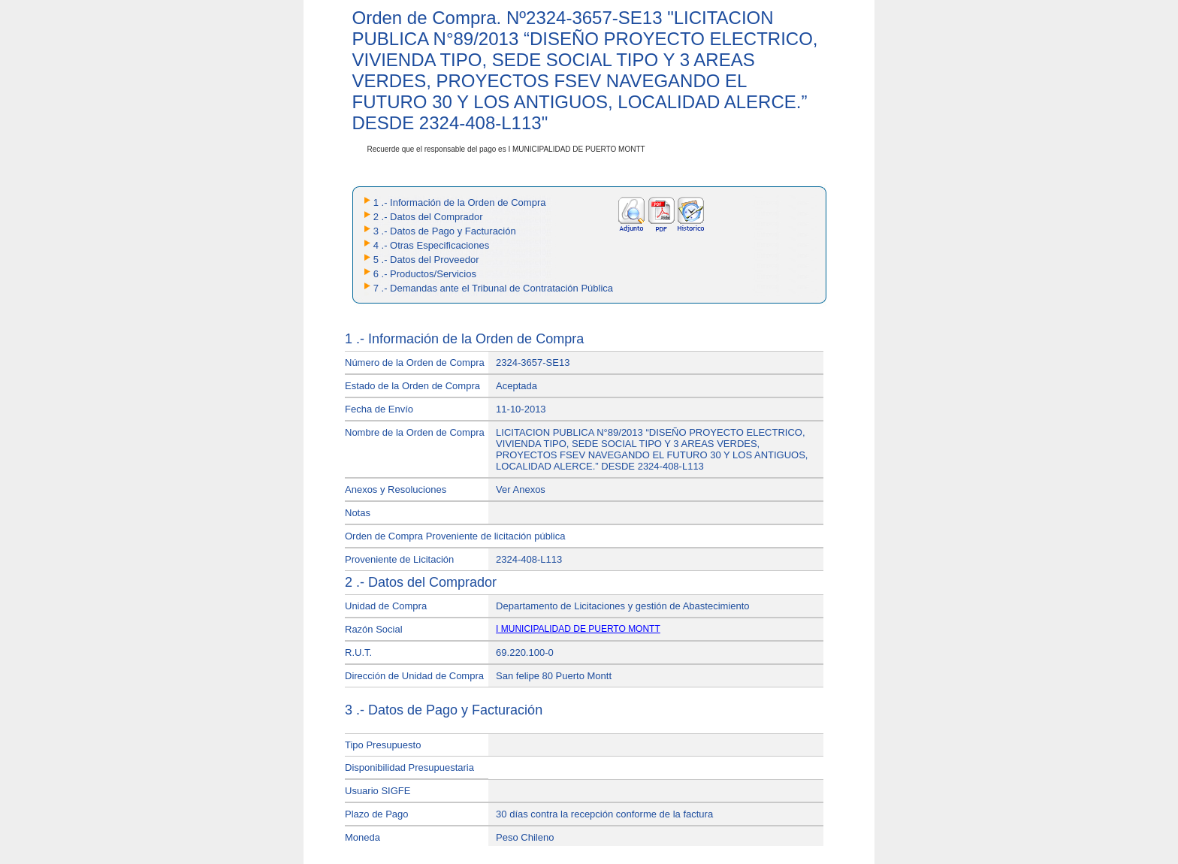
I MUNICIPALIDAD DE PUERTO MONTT (578, 629)
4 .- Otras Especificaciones (431, 245)
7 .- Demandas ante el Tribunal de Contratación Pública (493, 288)
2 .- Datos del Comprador (428, 216)
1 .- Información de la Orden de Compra (459, 202)
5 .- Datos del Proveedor (426, 259)
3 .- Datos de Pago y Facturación (444, 231)
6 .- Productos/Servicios (424, 273)
